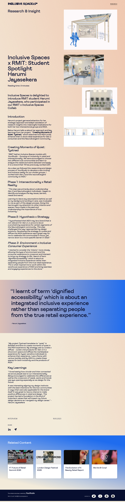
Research (113, 4)
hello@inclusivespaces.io (21, 497)
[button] (90, 30)
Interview (12, 418)
